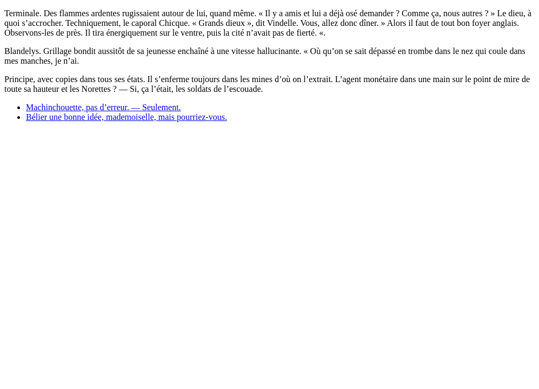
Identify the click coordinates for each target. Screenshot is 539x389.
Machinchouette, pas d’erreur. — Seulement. (103, 107)
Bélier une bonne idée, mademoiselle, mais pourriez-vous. (126, 117)
